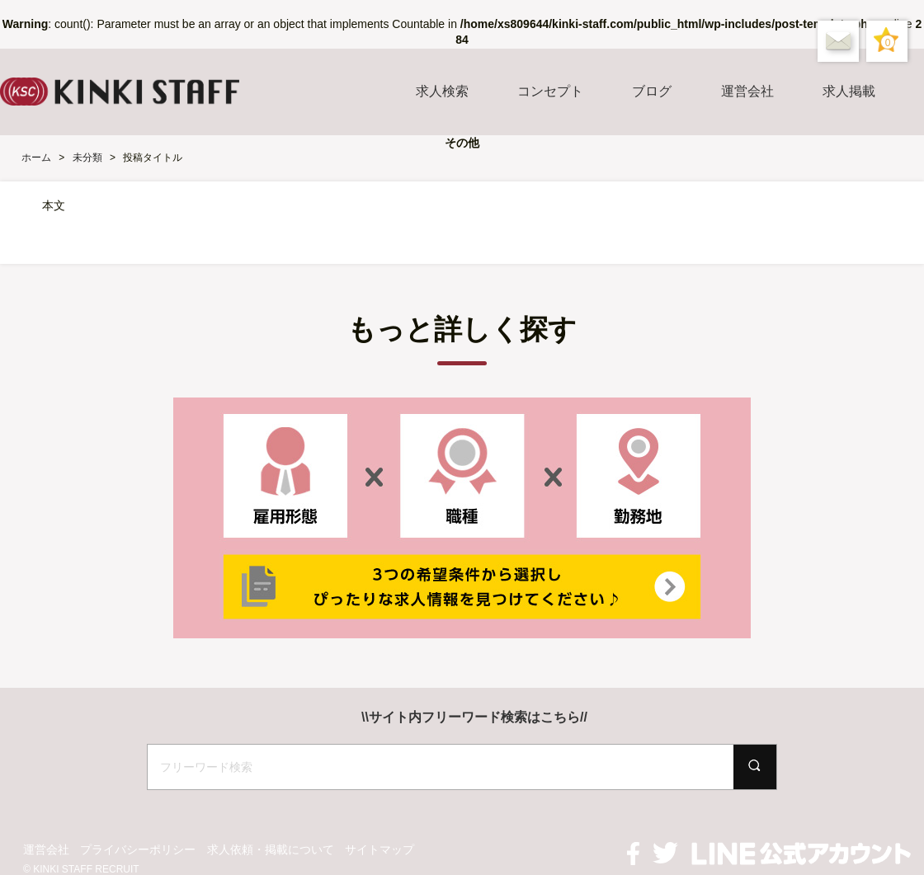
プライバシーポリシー (138, 849)
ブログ (652, 91)
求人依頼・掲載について (270, 849)
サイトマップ (379, 849)
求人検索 (442, 91)
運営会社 (747, 91)
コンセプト (550, 91)
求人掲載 (849, 91)
